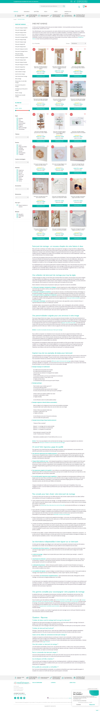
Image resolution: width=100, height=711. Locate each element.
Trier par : (68, 43)
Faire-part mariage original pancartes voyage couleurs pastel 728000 (59, 132)
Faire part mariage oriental (20, 32)
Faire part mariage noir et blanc (21, 64)
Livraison (71, 687)
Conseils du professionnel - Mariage (39, 685)
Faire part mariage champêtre (21, 27)
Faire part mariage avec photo (21, 49)
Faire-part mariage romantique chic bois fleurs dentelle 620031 (41, 100)
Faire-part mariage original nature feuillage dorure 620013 (78, 67)
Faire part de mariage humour (21, 51)
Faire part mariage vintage (20, 39)
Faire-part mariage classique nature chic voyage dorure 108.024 (59, 100)
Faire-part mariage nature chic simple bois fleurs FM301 (41, 164)
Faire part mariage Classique (21, 62)
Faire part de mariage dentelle (21, 37)
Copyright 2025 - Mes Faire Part (50, 709)
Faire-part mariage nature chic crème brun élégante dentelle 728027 (59, 67)
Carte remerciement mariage (21, 76)
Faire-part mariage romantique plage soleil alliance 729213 (78, 197)
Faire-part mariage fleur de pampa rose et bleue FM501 (78, 164)
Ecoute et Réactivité (55, 690)
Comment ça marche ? (55, 687)
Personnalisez (41, 76)
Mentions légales (73, 686)
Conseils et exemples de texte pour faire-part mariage (49, 330)
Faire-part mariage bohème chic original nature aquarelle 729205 (59, 197)
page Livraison (46, 641)
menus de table (75, 600)
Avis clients (53, 685)
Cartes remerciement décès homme (39, 693)
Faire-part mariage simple (20, 60)
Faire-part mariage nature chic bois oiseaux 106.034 (41, 197)
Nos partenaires (54, 692)
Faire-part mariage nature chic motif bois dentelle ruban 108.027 (41, 230)
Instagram (24, 701)
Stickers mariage (18, 92)
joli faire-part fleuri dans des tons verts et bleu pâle (52, 505)
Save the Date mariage (20, 74)
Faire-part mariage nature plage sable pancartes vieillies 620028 (78, 100)
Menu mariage (18, 78)
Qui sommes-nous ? (55, 686)
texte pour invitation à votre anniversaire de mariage (52, 442)
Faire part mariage (20, 24)
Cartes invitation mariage (20, 71)
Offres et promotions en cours (38, 687)
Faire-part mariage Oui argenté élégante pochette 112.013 (78, 229)
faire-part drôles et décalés (73, 298)
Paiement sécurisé (73, 685)
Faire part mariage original (20, 30)
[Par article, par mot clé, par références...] (52, 6)
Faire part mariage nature (20, 46)
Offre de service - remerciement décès (40, 689)
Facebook (15, 701)
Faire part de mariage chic (20, 34)
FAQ (33, 686)
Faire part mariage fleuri (20, 67)
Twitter (18, 701)
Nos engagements (55, 689)
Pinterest (21, 701)
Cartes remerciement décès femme (39, 694)
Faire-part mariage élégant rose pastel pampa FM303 (59, 164)
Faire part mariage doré (20, 69)
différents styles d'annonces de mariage (60, 361)
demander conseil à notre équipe (61, 514)
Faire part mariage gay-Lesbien (21, 57)
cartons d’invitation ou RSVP (62, 600)
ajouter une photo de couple (68, 322)
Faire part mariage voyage (20, 42)
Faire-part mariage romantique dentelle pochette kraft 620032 (59, 229)
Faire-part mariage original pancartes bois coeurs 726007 (40, 132)
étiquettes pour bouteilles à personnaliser (49, 606)
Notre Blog (53, 693)
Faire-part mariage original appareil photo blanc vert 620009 (78, 132)
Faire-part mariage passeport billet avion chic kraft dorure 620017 (40, 67)
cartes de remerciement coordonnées (69, 601)
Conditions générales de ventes (76, 689)
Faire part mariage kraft (20, 44)
